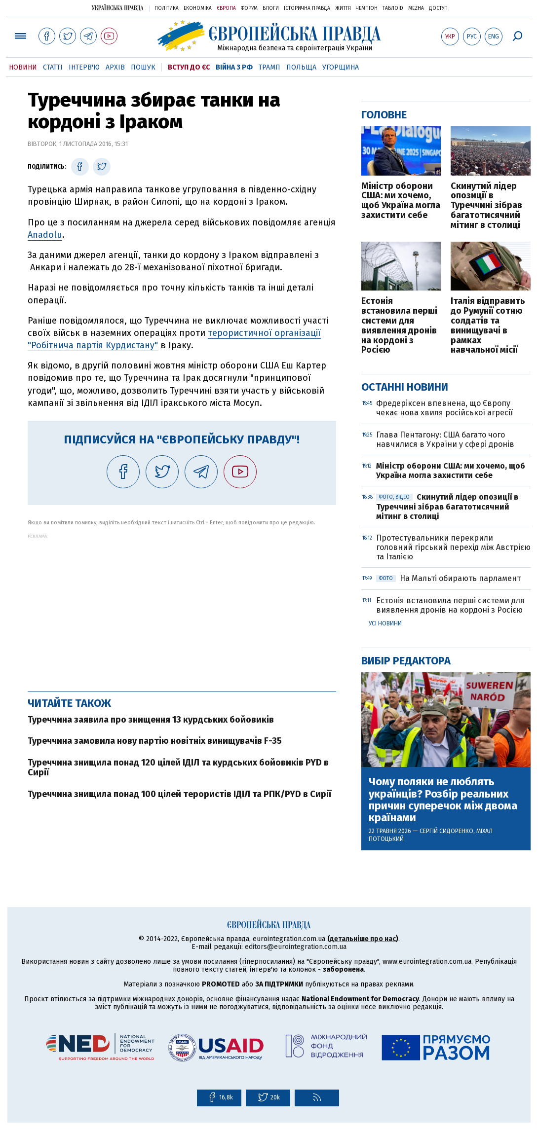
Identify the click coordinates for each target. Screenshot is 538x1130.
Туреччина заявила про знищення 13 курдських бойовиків (151, 719)
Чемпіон (367, 8)
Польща (301, 67)
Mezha (416, 8)
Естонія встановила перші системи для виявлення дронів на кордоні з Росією (399, 325)
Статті (53, 67)
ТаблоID (393, 8)
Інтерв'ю (84, 67)
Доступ (438, 8)
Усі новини (385, 623)
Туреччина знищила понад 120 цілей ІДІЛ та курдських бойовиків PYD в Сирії (178, 767)
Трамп (269, 67)
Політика (166, 8)
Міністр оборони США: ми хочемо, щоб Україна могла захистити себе (400, 201)
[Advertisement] (182, 608)
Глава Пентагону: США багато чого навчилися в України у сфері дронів (445, 439)
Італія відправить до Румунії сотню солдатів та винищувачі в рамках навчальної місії (488, 325)
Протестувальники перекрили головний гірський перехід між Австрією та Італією (453, 547)
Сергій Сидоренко (446, 831)
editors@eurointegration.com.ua (295, 947)
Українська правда (117, 7)
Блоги (271, 8)
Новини (23, 67)
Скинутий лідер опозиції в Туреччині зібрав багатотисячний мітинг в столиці (486, 206)
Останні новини (404, 387)
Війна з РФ (234, 67)
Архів (115, 67)
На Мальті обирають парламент (448, 578)
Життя (343, 8)
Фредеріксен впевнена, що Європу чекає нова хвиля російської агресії (445, 408)
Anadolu (45, 234)
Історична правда (307, 8)
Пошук (143, 67)
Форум (249, 8)
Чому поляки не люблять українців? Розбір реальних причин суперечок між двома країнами (443, 800)
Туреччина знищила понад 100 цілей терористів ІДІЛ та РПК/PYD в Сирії (179, 794)
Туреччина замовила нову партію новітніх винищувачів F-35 (155, 740)
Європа (226, 8)
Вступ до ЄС (189, 67)
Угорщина (340, 67)
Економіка (198, 8)
